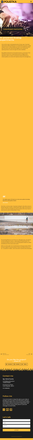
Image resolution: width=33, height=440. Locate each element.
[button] (31, 1)
